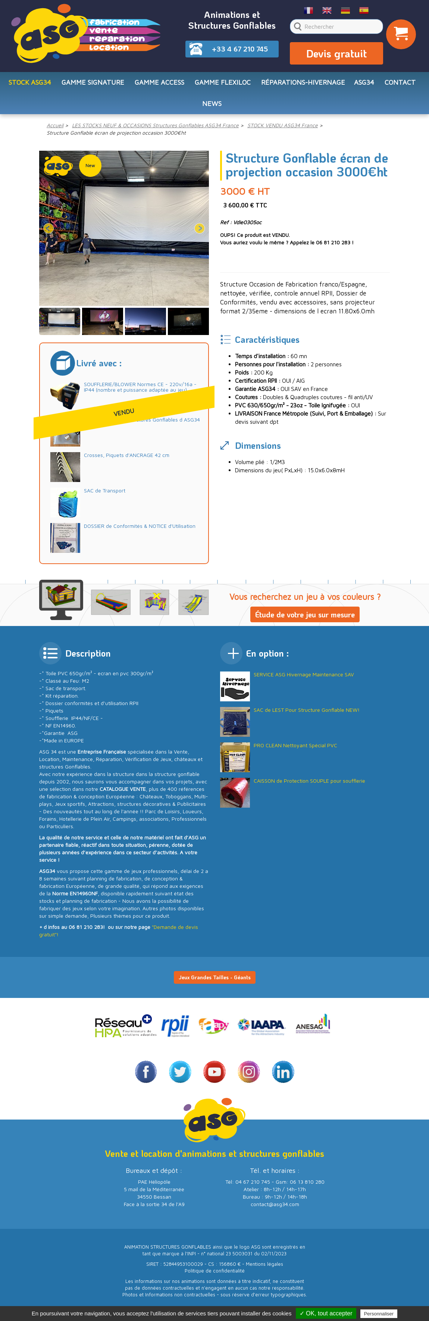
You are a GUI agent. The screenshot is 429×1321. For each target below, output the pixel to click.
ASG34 (364, 84)
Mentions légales (264, 1268)
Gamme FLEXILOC (223, 84)
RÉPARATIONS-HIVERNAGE (303, 84)
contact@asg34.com (275, 1208)
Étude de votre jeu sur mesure (305, 618)
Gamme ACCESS (159, 84)
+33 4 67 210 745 (240, 48)
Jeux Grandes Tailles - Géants (215, 981)
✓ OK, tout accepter (326, 1313)
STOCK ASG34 (30, 84)
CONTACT (400, 84)
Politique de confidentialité (215, 1275)
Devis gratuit (336, 54)
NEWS (212, 107)
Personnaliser (379, 1314)
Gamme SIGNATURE (93, 84)
